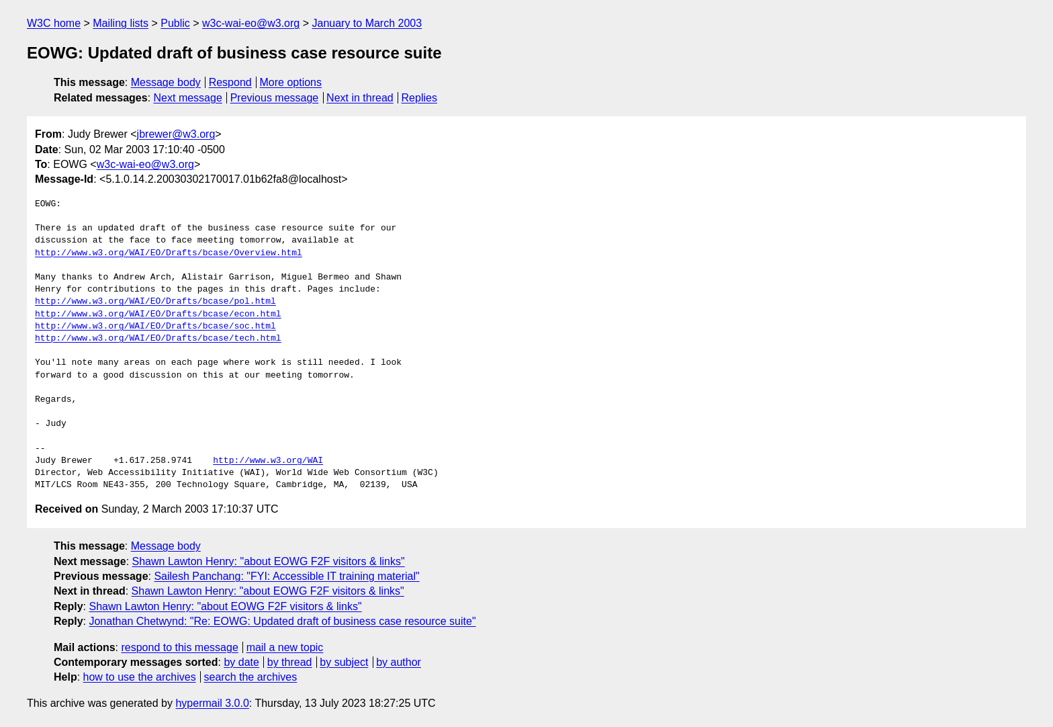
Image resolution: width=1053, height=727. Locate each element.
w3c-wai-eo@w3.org (251, 23)
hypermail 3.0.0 (211, 703)
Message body (166, 82)
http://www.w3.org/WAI (268, 461)
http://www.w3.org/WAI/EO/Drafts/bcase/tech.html (158, 339)
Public (175, 23)
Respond (230, 82)
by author (398, 662)
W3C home (54, 23)
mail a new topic (285, 647)
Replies (419, 97)
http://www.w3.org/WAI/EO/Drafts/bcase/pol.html (155, 302)
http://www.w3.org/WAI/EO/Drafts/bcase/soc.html (155, 326)
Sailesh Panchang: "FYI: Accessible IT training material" (286, 576)
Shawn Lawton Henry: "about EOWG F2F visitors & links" (268, 561)
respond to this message (179, 647)
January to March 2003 (367, 23)
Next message (188, 97)
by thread (289, 662)
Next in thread (360, 97)
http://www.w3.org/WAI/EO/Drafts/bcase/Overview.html (168, 253)
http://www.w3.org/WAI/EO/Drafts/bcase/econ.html (158, 314)
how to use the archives (139, 677)
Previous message (274, 97)
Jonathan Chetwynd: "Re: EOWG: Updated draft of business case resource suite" (282, 621)
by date (241, 662)
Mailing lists (120, 23)
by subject (344, 662)
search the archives (250, 677)
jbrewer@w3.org (176, 134)
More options (291, 82)
